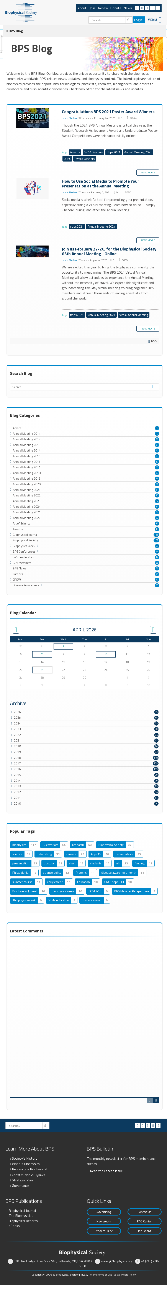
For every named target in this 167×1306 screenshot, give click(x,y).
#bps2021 (113, 152)
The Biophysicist (21, 1215)
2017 (17, 763)
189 (156, 540)
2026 (17, 712)
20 (157, 428)
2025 (17, 717)
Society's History (24, 1158)
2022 (17, 734)
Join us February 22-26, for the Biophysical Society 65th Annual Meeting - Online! (32, 252)
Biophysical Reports (23, 1220)
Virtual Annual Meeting (133, 314)
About (82, 8)
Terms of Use (104, 1275)
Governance (20, 1185)
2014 (17, 780)
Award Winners (85, 158)
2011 (17, 797)
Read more (148, 172)
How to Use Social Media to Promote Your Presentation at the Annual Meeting (32, 189)
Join (92, 8)
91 (157, 574)
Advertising (104, 1211)
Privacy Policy (88, 1275)
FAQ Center (144, 1221)
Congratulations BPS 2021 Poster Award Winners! (32, 118)
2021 (17, 740)
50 (157, 585)
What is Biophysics (26, 1163)
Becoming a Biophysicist (30, 1169)
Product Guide (104, 1230)
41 (157, 467)
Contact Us (144, 1211)
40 (157, 433)
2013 (17, 786)
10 (105, 654)
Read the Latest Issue (106, 1170)
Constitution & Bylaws (28, 1174)
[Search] (110, 20)
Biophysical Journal (22, 1210)
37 (157, 461)
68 (157, 546)
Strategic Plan (22, 1180)
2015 (17, 774)
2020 (17, 746)
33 (157, 456)
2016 (17, 769)
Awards (75, 152)
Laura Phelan (69, 118)
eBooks (14, 1225)
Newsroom (104, 1221)
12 (157, 557)
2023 (17, 729)
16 (157, 529)
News (127, 8)
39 (157, 473)
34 (157, 439)
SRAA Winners (93, 152)
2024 (17, 723)
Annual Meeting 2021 (138, 152)
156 (156, 534)
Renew (103, 8)
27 (157, 501)
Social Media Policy (124, 1275)
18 (157, 523)
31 (157, 445)
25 (157, 478)
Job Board (144, 1230)
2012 (17, 792)
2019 (17, 752)
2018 (17, 757)
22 (157, 579)
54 (157, 568)
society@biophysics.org (116, 1261)
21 (42, 670)
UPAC (67, 158)
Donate (115, 8)
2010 (17, 803)
